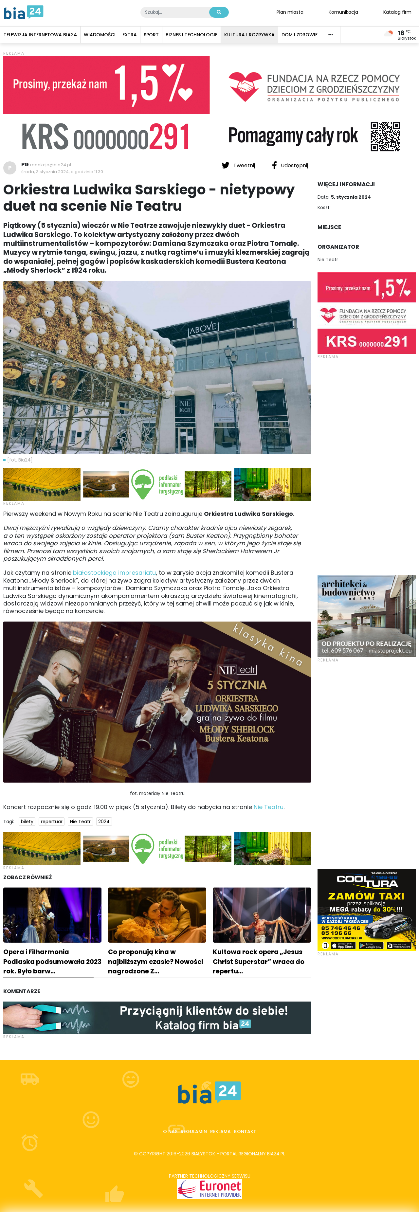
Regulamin (194, 1131)
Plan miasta (290, 12)
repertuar (52, 821)
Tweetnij (239, 165)
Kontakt (245, 1131)
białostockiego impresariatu (114, 573)
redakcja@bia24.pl (50, 165)
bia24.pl (276, 1153)
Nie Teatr (80, 821)
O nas (170, 1131)
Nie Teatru (268, 807)
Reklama (220, 1131)
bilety (27, 821)
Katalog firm (397, 12)
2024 (104, 821)
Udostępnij (290, 165)
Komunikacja (343, 12)
